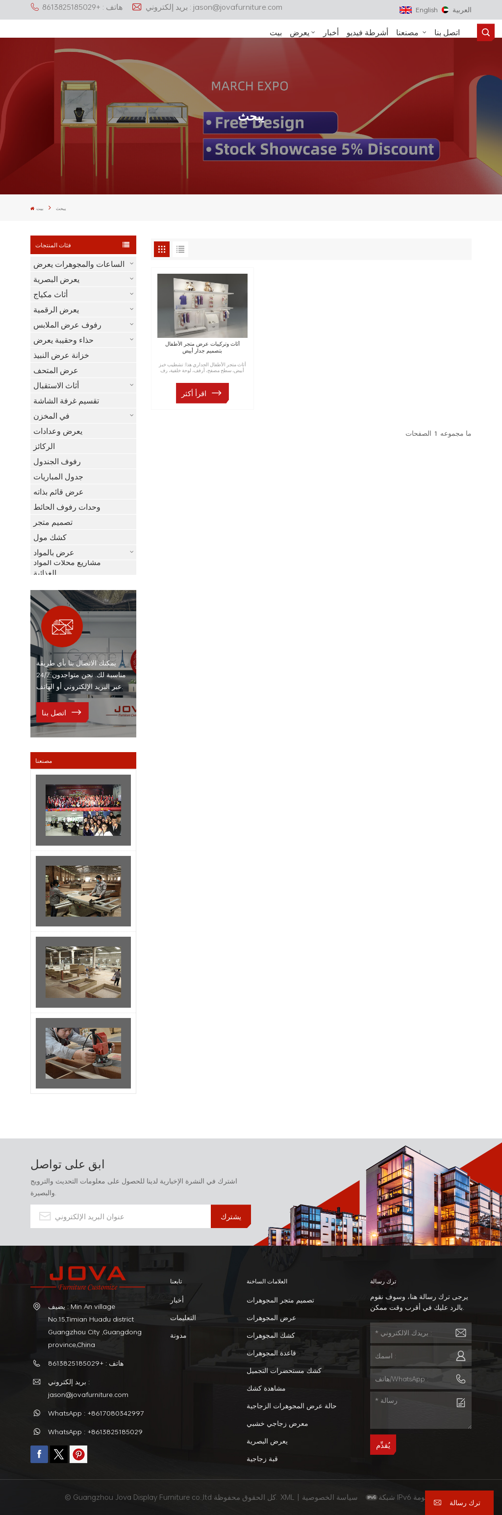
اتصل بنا (447, 32)
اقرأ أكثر (193, 393)
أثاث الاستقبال (56, 385)
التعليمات (183, 1317)
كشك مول (50, 537)
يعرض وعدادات (57, 431)
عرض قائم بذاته (58, 491)
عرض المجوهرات (271, 1317)
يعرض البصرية (56, 279)
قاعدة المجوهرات (271, 1353)
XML (287, 1496)
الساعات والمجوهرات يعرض (79, 264)
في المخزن (51, 416)
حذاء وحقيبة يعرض (63, 340)
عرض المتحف (55, 370)
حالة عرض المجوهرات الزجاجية (292, 1405)
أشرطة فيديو (367, 32)
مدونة (178, 1335)
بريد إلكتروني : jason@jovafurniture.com (206, 7)
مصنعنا (408, 32)
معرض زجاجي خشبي (277, 1423)
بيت (276, 32)
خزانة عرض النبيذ (61, 355)
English (419, 9)
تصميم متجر (53, 522)
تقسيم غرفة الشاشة (66, 400)
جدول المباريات (58, 476)
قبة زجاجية (262, 1458)
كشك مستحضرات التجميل (284, 1370)
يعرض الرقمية (56, 309)
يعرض (299, 32)
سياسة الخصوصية (331, 1496)
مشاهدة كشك (266, 1388)
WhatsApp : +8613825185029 (95, 1431)
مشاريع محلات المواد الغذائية (67, 567)
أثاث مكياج (50, 294)
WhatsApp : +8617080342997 (96, 1413)
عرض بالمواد (54, 552)
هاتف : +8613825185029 (76, 7)
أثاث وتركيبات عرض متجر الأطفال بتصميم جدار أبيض (202, 347)
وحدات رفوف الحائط (66, 507)
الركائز (44, 446)
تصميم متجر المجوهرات (280, 1300)
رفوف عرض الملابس (67, 325)
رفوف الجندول (57, 461)
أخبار (331, 32)
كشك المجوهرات (271, 1335)
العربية (457, 9)
